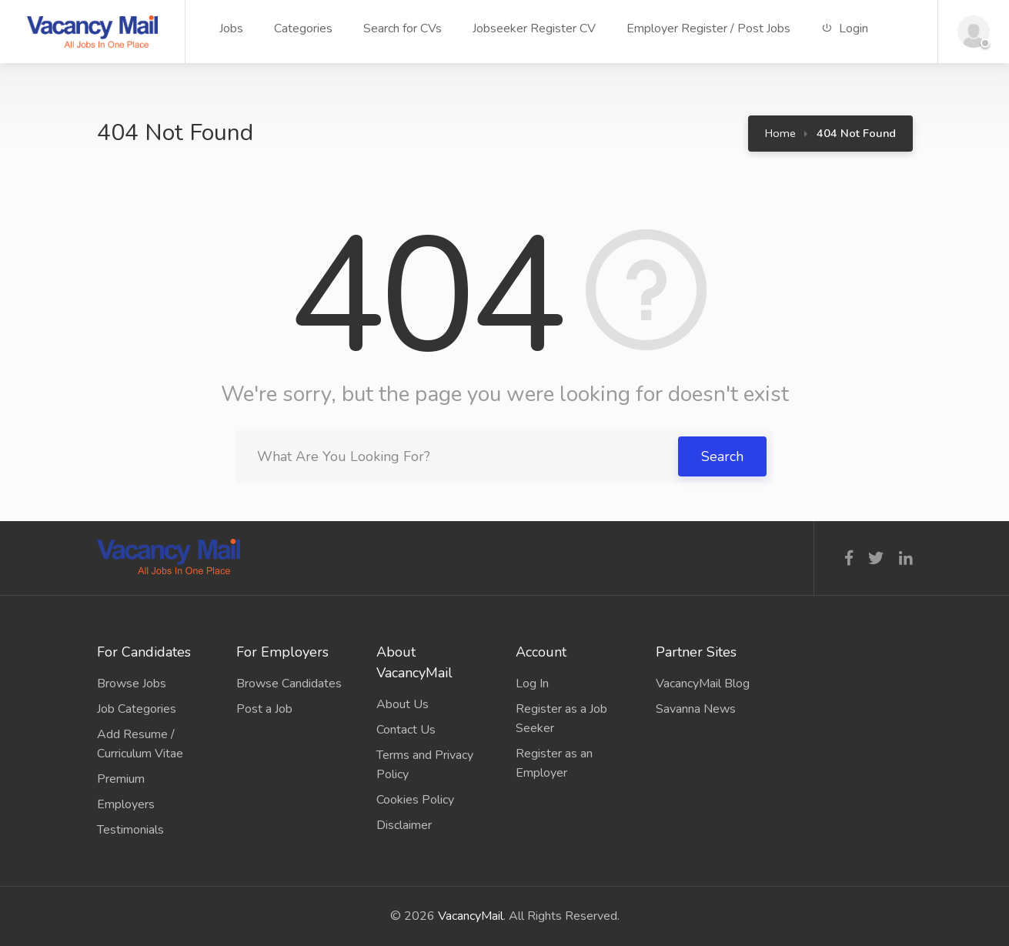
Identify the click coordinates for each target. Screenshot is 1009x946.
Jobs (231, 28)
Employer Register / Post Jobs (708, 28)
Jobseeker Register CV (534, 28)
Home (780, 133)
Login (844, 28)
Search (722, 456)
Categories (303, 28)
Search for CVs (402, 28)
